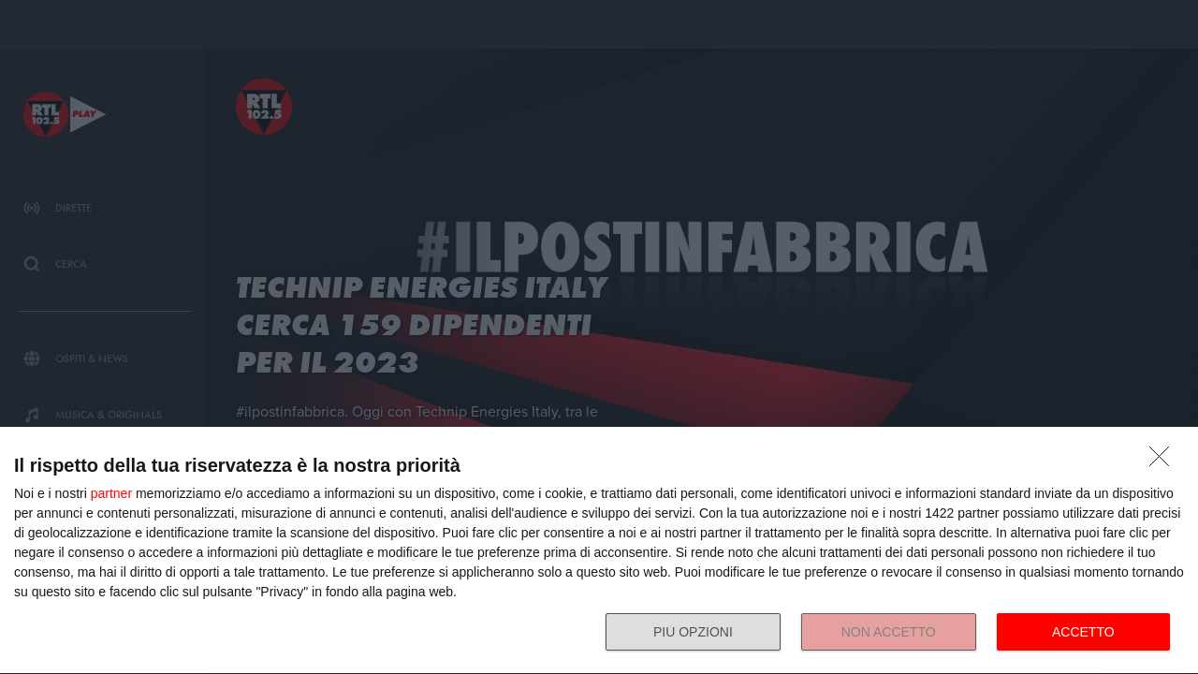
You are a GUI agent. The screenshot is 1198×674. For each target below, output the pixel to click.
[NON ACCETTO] (1164, 461)
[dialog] (599, 551)
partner (111, 493)
